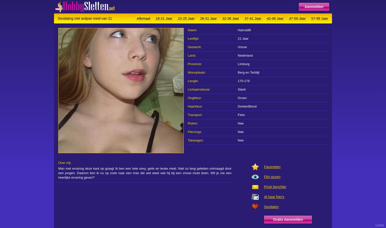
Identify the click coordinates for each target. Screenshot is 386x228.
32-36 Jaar (230, 18)
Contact (380, 225)
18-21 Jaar (164, 18)
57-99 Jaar (319, 18)
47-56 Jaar (297, 18)
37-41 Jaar (252, 18)
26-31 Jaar (208, 18)
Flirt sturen (272, 177)
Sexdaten (271, 207)
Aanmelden (313, 7)
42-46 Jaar (275, 18)
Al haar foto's (274, 197)
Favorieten (272, 167)
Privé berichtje (275, 187)
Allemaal (143, 18)
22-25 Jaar (186, 18)
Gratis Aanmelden (288, 220)
